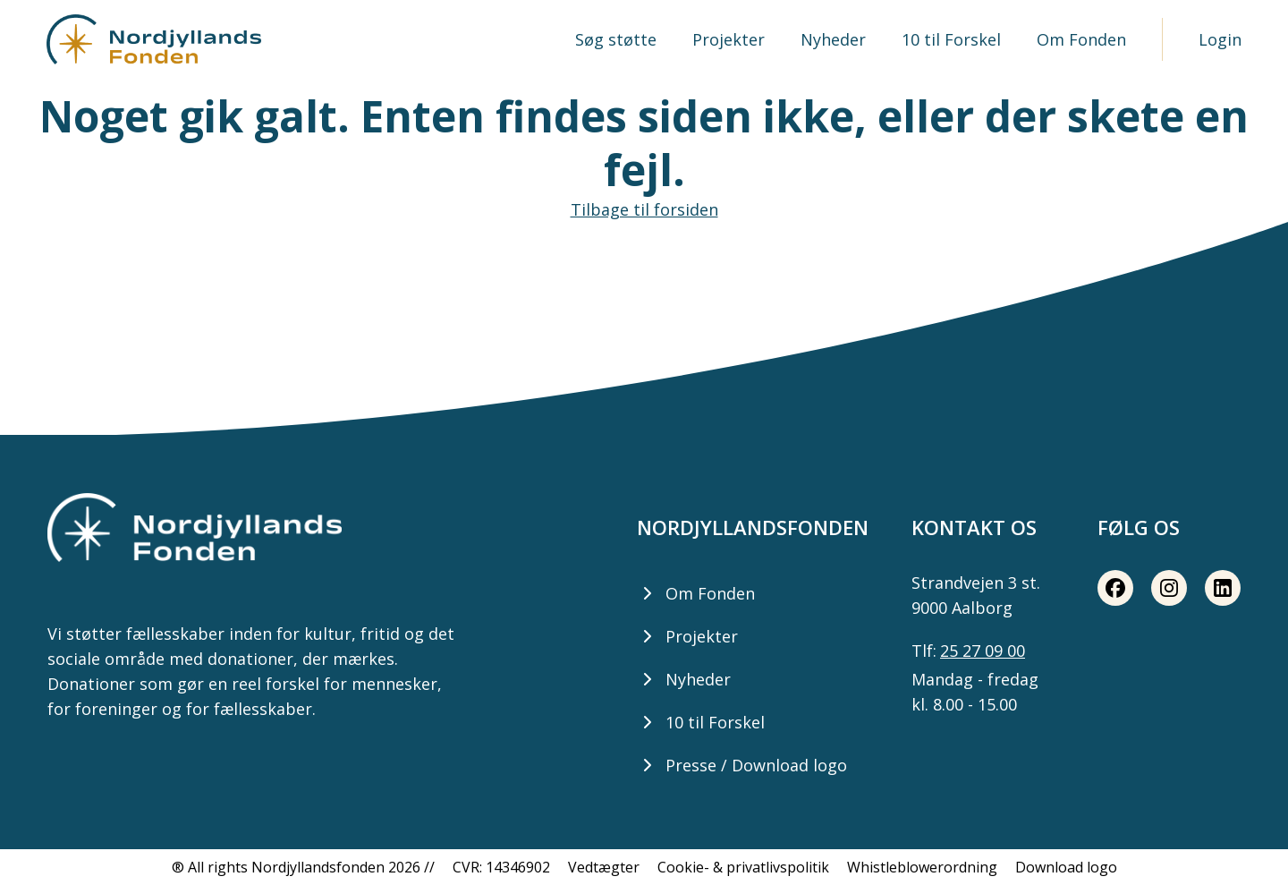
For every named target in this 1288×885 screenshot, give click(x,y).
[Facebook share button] (1115, 588)
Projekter (728, 39)
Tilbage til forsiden (644, 209)
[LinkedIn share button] (1223, 588)
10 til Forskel (951, 39)
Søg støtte (616, 39)
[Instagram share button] (1169, 588)
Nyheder (833, 39)
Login (1220, 39)
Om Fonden (1081, 39)
